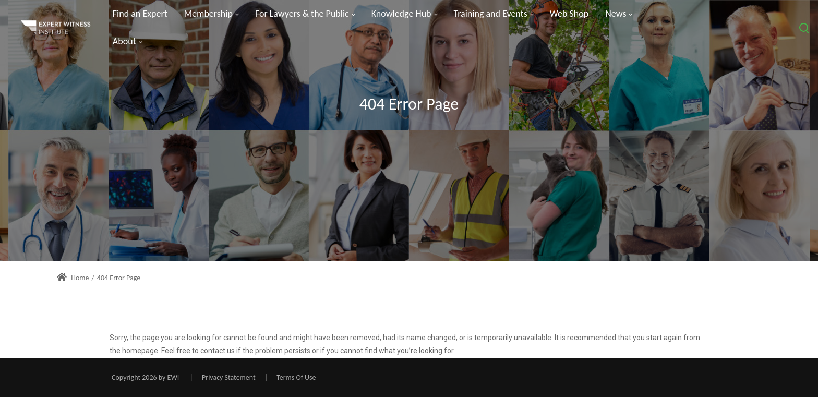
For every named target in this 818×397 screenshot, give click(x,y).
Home (73, 277)
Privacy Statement (229, 377)
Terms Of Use (296, 377)
